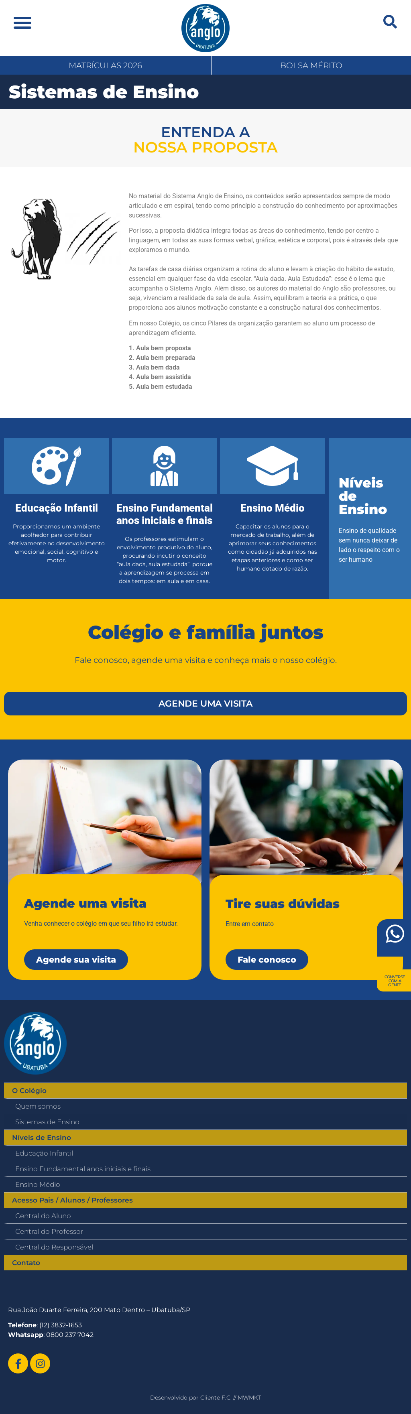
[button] (22, 22)
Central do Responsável (54, 1247)
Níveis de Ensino (41, 1138)
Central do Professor (49, 1231)
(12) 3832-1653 (60, 1325)
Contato (26, 1263)
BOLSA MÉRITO (311, 65)
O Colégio (29, 1091)
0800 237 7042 (70, 1335)
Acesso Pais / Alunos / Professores (72, 1200)
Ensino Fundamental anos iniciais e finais (83, 1169)
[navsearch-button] (390, 22)
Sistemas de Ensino (47, 1122)
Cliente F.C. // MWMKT (230, 1397)
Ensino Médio (37, 1184)
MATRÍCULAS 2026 (105, 65)
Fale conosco (267, 960)
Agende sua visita (76, 960)
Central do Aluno (43, 1216)
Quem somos (38, 1106)
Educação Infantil (44, 1153)
